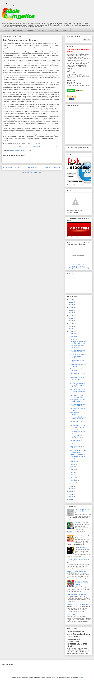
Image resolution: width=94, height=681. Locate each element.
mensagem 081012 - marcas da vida (76, 422)
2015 (70, 323)
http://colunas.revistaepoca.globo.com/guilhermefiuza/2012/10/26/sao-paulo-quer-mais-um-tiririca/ (30, 147)
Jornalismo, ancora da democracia (77, 346)
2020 (70, 310)
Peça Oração (41, 30)
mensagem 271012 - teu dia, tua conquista (77, 351)
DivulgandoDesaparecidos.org (79, 268)
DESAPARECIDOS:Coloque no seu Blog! (78, 265)
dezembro (73, 334)
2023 (70, 302)
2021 (70, 307)
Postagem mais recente (11, 167)
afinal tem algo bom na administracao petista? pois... (77, 431)
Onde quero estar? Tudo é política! (77, 594)
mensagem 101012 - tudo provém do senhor (78, 417)
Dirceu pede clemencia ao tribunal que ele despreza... (78, 356)
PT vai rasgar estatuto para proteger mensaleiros (77, 379)
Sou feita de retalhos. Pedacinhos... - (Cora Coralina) (81, 582)
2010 (70, 489)
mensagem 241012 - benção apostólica (76, 396)
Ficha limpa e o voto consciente (76, 369)
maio (72, 472)
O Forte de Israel (80, 547)
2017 (70, 318)
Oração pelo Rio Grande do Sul (76, 571)
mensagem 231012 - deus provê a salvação (78, 400)
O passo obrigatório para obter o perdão (82, 510)
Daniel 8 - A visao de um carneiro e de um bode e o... (77, 456)
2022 (70, 304)
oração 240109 (71, 614)
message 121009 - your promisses (77, 604)
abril (71, 475)
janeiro (72, 483)
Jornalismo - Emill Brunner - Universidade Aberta (78, 342)
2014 (70, 326)
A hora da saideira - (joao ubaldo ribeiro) (77, 451)
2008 (70, 494)
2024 (70, 299)
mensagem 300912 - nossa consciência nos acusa (77, 441)
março (72, 477)
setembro (73, 461)
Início (7, 30)
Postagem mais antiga (53, 167)
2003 (70, 499)
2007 (70, 497)
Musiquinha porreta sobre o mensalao (78, 374)
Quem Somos (17, 30)
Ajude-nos (29, 30)
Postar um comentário (12, 159)
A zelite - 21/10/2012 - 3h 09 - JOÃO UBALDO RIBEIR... (77, 385)
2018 (70, 315)
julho (72, 467)
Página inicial (32, 167)
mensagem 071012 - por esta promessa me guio (78, 426)
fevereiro (73, 480)
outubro (72, 339)
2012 (70, 331)
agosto (72, 464)
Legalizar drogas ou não (82, 536)
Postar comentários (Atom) (34, 172)
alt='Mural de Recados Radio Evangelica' (78, 125)
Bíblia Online (53, 30)
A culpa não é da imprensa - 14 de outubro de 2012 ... (78, 391)
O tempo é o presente (81, 522)
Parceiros (65, 30)
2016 (70, 321)
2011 (70, 486)
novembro (73, 336)
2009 (70, 491)
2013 (70, 329)
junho (72, 469)
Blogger (81, 677)
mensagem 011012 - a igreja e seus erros (77, 436)
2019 (70, 313)
